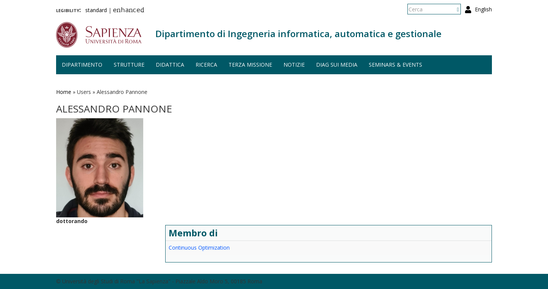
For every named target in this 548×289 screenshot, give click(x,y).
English (483, 9)
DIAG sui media (336, 64)
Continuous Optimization (199, 247)
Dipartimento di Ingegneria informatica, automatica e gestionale (298, 33)
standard (96, 10)
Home (63, 91)
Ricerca (206, 64)
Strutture (129, 64)
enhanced (128, 10)
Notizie (294, 64)
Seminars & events (395, 64)
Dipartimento (82, 64)
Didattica (170, 64)
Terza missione (250, 64)
